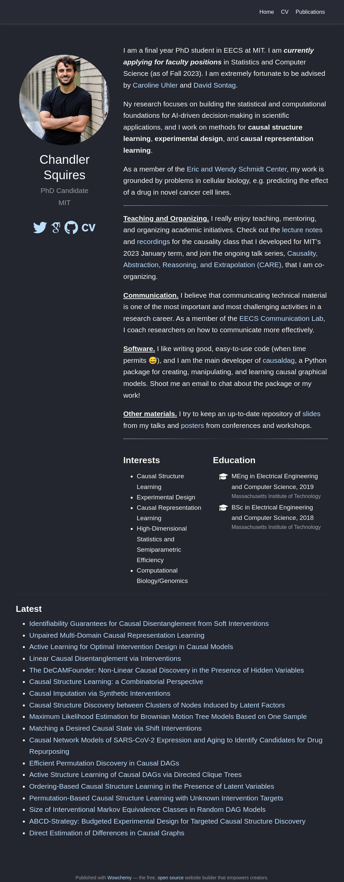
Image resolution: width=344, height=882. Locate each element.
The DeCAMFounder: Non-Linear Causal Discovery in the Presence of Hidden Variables (166, 670)
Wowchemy (119, 877)
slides (311, 414)
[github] (71, 230)
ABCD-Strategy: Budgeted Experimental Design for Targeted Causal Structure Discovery (167, 821)
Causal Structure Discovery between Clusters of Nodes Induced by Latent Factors (157, 705)
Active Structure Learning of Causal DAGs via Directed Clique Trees (135, 774)
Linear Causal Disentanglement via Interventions (105, 658)
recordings (153, 241)
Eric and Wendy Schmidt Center (237, 169)
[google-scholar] (55, 230)
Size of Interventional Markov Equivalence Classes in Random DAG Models (147, 809)
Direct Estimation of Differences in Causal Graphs (106, 833)
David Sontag (215, 85)
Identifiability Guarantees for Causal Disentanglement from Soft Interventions (149, 623)
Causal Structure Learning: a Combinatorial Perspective (116, 681)
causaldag (279, 360)
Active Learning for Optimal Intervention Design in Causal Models (131, 646)
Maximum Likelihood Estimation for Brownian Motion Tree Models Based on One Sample (168, 716)
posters (192, 425)
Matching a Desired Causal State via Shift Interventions (115, 728)
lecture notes (302, 230)
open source (170, 877)
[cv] (89, 230)
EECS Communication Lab (281, 318)
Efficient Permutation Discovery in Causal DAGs (104, 763)
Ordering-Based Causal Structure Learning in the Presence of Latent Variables (151, 786)
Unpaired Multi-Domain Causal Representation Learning (117, 635)
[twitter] (40, 230)
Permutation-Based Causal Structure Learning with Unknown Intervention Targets (156, 798)
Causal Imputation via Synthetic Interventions (99, 693)
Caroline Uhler (155, 85)
